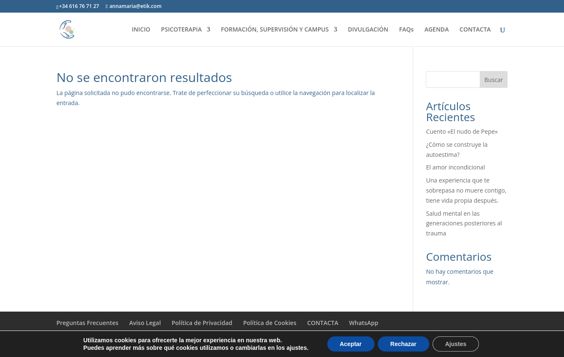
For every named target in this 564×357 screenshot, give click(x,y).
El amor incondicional (455, 167)
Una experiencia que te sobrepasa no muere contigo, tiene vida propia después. (466, 190)
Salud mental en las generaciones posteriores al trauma (464, 223)
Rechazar (403, 344)
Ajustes (456, 344)
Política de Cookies (269, 323)
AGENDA (437, 29)
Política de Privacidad (201, 323)
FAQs (406, 29)
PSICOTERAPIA (181, 29)
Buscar (493, 80)
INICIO (141, 29)
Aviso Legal (145, 323)
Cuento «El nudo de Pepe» (461, 131)
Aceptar (350, 344)
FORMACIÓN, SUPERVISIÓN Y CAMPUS (275, 29)
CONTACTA (475, 29)
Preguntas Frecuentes (87, 323)
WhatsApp (363, 323)
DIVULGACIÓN (368, 29)
